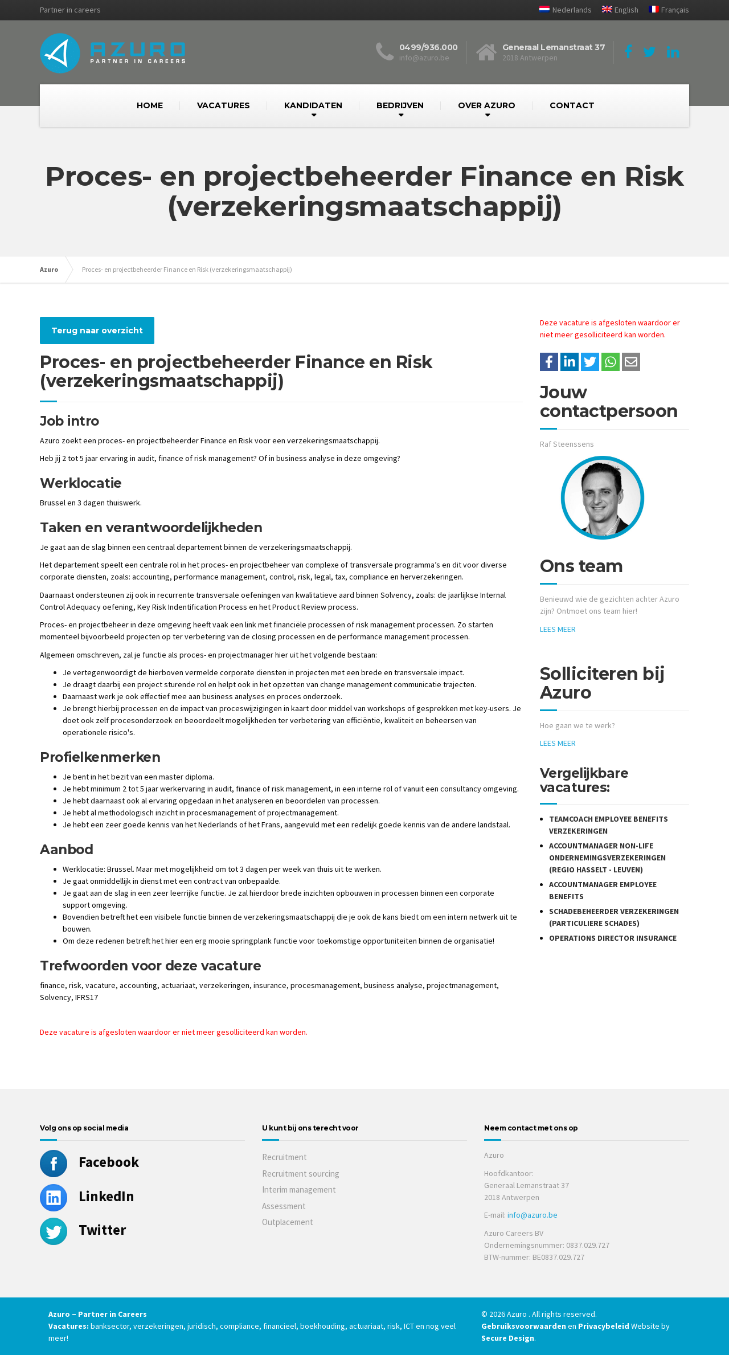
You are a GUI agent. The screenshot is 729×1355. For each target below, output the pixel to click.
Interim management (299, 1189)
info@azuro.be (532, 1215)
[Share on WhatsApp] (610, 362)
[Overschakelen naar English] (615, 10)
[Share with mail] (631, 362)
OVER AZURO (486, 105)
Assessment (284, 1206)
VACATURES (223, 105)
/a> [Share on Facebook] (549, 362)
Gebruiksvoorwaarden (524, 1326)
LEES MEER (558, 629)
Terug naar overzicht (97, 330)
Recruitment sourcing (300, 1173)
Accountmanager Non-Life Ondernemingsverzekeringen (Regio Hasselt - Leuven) (607, 857)
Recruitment (284, 1157)
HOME (150, 105)
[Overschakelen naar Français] (664, 10)
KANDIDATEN (313, 105)
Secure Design (507, 1338)
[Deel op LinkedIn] (569, 362)
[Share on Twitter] (590, 362)
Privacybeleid (603, 1326)
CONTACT (572, 105)
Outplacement (287, 1222)
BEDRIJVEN (400, 105)
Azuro (49, 269)
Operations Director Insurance (613, 938)
